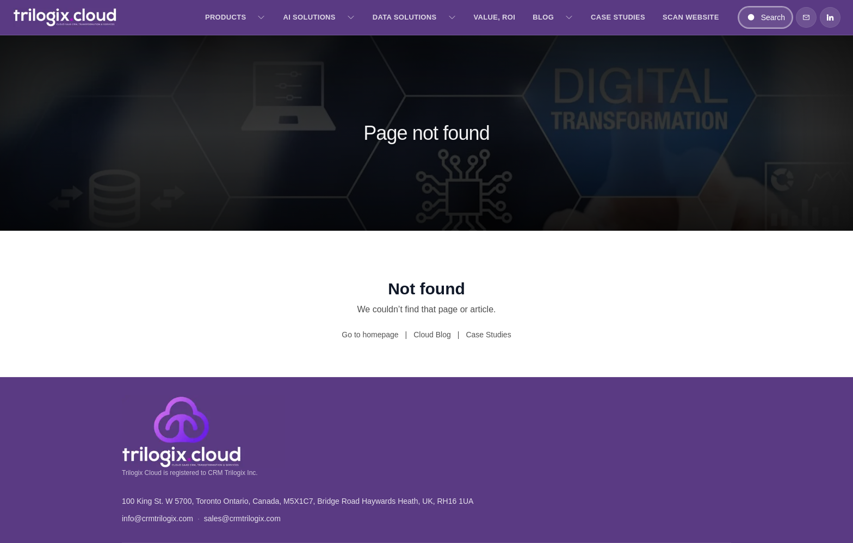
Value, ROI (495, 17)
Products (225, 17)
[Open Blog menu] (569, 17)
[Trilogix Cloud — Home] (65, 17)
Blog (543, 17)
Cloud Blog (432, 334)
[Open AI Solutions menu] (351, 17)
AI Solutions (309, 17)
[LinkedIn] (830, 17)
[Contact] (806, 17)
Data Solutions (405, 17)
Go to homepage (370, 334)
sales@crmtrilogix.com (242, 518)
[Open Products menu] (261, 17)
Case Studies (618, 17)
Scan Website (691, 17)
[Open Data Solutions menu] (452, 17)
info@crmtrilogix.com (157, 518)
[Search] (765, 17)
